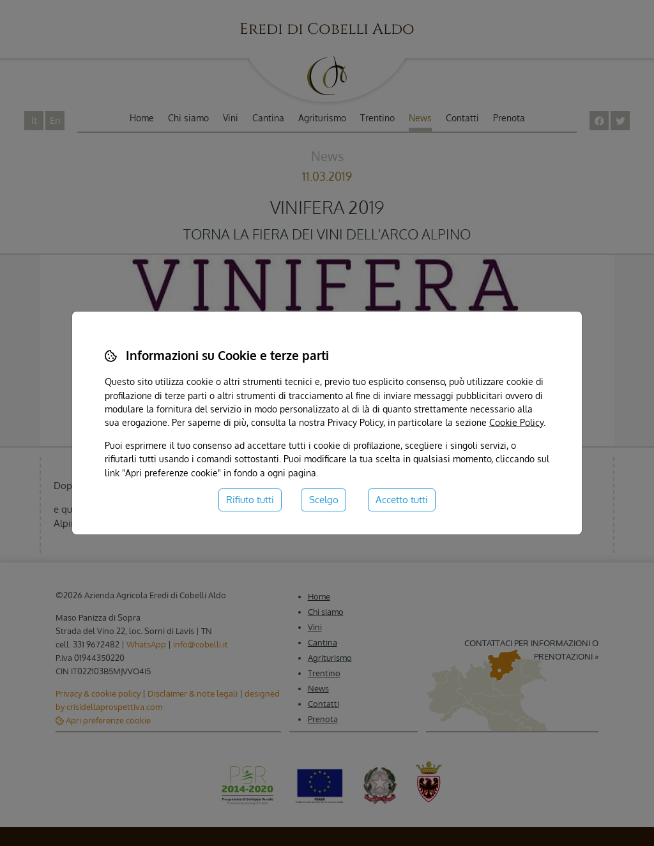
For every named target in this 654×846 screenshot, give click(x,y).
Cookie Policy (516, 422)
